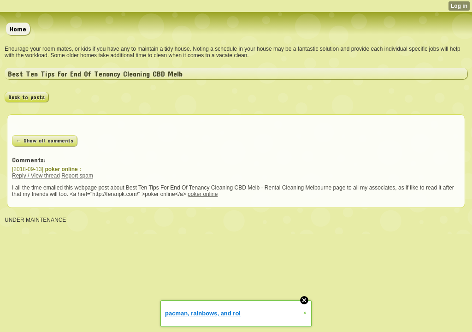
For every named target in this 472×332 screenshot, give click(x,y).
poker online (203, 194)
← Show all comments (44, 140)
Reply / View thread (36, 175)
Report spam (77, 175)
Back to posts (26, 97)
